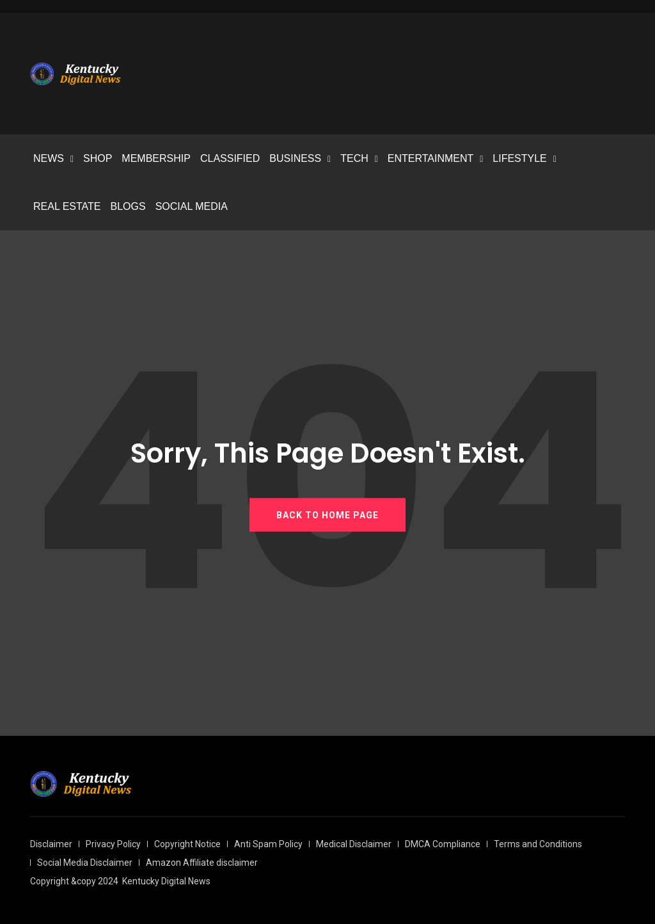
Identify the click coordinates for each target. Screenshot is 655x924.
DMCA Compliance (442, 844)
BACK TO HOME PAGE (327, 514)
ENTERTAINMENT (431, 158)
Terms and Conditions (538, 844)
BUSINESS (295, 158)
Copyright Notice (187, 844)
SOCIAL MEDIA (191, 206)
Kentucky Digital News (166, 881)
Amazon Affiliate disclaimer (202, 862)
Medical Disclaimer (353, 844)
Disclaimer (51, 844)
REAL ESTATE (67, 206)
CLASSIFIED (230, 158)
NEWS (48, 158)
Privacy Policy (113, 844)
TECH (354, 158)
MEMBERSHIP (156, 158)
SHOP (97, 158)
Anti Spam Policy (268, 844)
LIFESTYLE (519, 158)
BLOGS (128, 206)
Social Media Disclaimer (84, 862)
